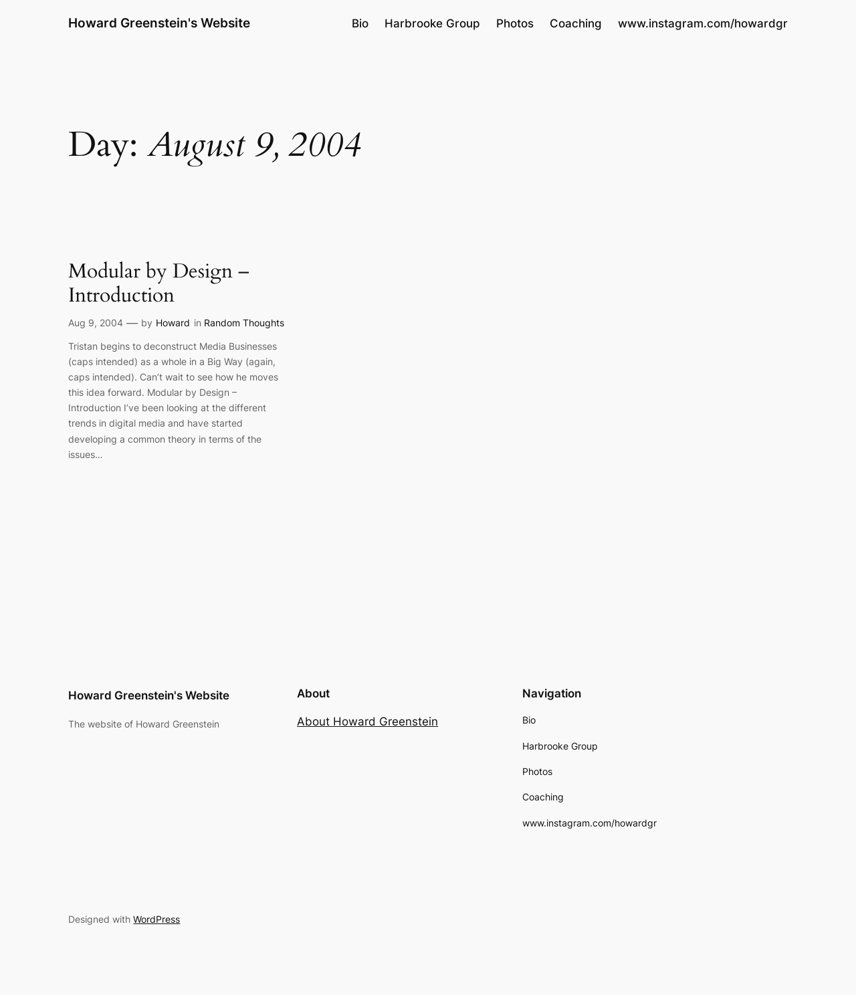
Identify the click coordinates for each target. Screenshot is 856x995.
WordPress (156, 919)
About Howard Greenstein (367, 721)
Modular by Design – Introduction (158, 284)
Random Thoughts (244, 322)
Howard (173, 322)
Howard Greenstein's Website (159, 23)
